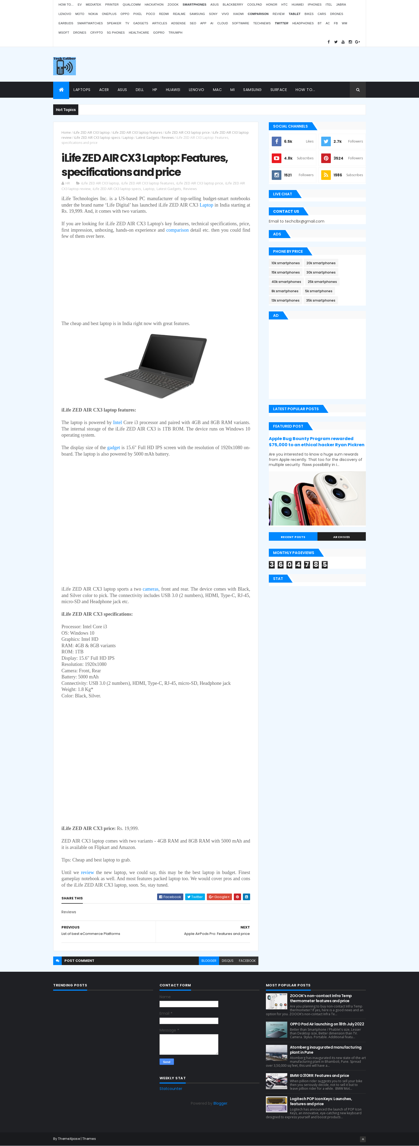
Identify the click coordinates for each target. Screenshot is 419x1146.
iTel (328, 4)
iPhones (315, 4)
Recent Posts (293, 537)
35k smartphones (320, 300)
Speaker (114, 23)
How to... (66, 4)
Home (66, 132)
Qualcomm (132, 4)
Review (279, 13)
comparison (177, 230)
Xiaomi (238, 13)
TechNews (262, 23)
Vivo (225, 13)
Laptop (128, 137)
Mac (217, 89)
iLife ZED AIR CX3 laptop (91, 132)
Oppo (125, 13)
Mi (232, 89)
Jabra (341, 4)
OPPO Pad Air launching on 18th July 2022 (327, 1024)
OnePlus (109, 13)
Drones (336, 13)
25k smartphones (322, 281)
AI (211, 23)
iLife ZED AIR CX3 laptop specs (97, 137)
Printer (112, 4)
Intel (117, 422)
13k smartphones (285, 300)
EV (80, 4)
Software (240, 23)
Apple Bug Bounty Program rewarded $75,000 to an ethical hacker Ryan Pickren (316, 442)
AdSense (178, 23)
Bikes (309, 13)
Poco (150, 13)
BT (320, 23)
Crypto (96, 32)
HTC (284, 4)
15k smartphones (285, 272)
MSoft (64, 32)
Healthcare (139, 32)
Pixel (137, 13)
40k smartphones (286, 281)
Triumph (176, 32)
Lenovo (65, 13)
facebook (247, 960)
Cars (322, 13)
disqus (228, 960)
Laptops (82, 89)
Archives (341, 537)
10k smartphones (285, 263)
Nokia (93, 13)
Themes (89, 1138)
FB (336, 23)
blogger (208, 960)
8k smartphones (284, 291)
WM (344, 23)
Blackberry (233, 4)
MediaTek (93, 4)
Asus (214, 4)
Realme (179, 13)
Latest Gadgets (147, 137)
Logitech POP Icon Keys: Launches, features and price (321, 1101)
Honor (271, 4)
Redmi (164, 13)
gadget (113, 447)
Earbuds (66, 23)
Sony (213, 13)
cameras (150, 589)
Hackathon (154, 4)
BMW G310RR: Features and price (319, 1075)
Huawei (298, 4)
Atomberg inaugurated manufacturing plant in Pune (326, 1050)
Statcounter (171, 1088)
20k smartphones (321, 263)
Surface (278, 89)
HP (155, 89)
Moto (79, 13)
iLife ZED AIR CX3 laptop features (137, 132)
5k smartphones (318, 291)
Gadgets (140, 23)
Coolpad (254, 4)
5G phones (116, 32)
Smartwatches (90, 23)
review (87, 872)
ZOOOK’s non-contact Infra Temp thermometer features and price (321, 998)
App (203, 23)
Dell (140, 89)
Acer (104, 89)
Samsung (197, 13)
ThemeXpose (69, 1138)
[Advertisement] (268, 64)
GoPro (158, 32)
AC (328, 23)
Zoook (173, 4)
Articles (159, 23)
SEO (193, 23)
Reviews (168, 137)
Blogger (220, 1103)
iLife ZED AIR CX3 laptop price (187, 132)
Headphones (303, 23)
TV (127, 23)
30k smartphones (321, 272)
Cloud (222, 23)
